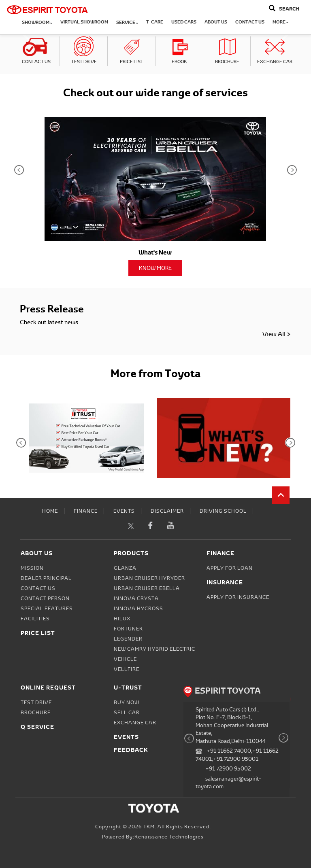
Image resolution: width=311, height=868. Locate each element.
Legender (128, 639)
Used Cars (183, 22)
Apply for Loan (230, 568)
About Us (215, 22)
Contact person (45, 598)
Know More (155, 268)
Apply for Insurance (238, 597)
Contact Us (249, 22)
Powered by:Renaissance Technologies (153, 837)
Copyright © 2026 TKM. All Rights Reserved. (153, 826)
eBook (179, 61)
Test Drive (84, 61)
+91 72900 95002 (228, 768)
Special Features (47, 608)
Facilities (35, 618)
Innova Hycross (138, 608)
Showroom (37, 22)
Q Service (37, 726)
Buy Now (126, 702)
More (280, 22)
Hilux (122, 618)
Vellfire (126, 669)
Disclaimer (167, 511)
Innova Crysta (136, 598)
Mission (32, 568)
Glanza (125, 568)
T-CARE (154, 22)
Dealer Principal (46, 578)
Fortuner (128, 629)
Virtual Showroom (84, 22)
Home (50, 511)
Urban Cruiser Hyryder (149, 578)
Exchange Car (274, 61)
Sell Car (127, 712)
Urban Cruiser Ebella (147, 588)
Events (124, 511)
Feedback (131, 749)
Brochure (227, 61)
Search (289, 8)
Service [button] (127, 22)
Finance (86, 511)
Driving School (223, 511)
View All (276, 334)
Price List (131, 61)
